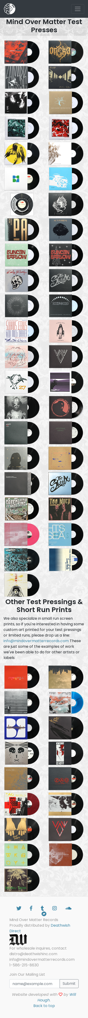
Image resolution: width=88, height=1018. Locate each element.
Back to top (44, 1005)
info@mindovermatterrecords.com (36, 641)
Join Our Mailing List (27, 974)
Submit (69, 983)
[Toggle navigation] (77, 9)
